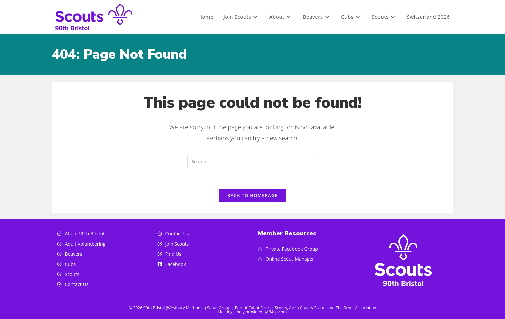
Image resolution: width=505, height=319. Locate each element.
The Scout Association (356, 308)
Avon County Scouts (307, 308)
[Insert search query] (252, 161)
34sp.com (278, 312)
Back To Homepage (252, 195)
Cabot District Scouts (267, 308)
